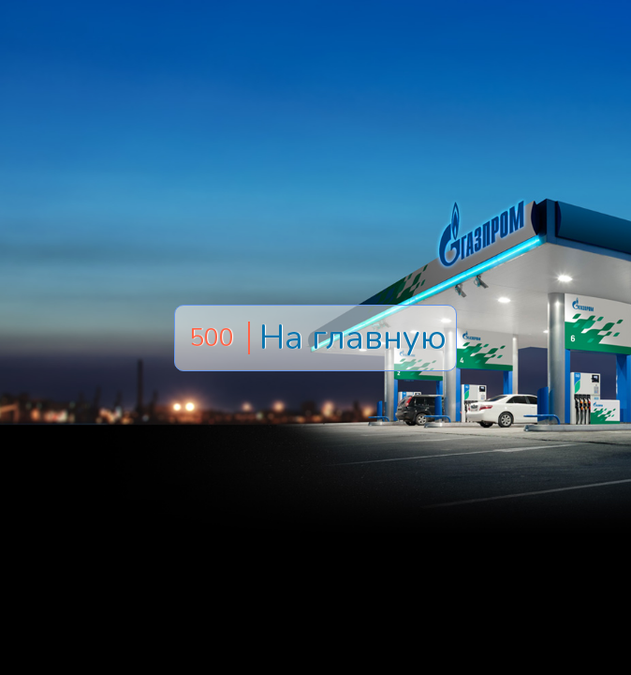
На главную (353, 338)
